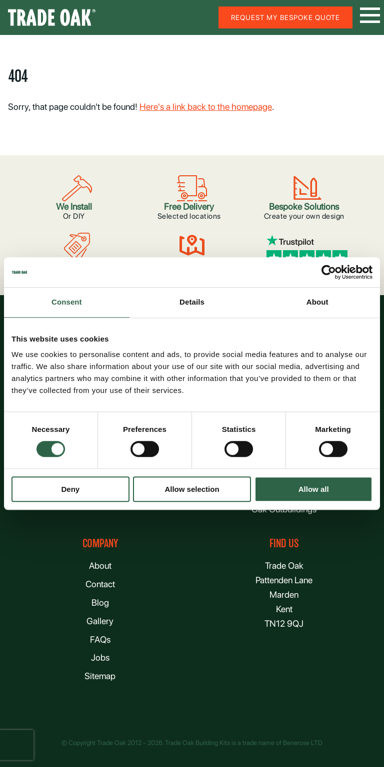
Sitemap (100, 676)
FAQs (100, 639)
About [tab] (317, 302)
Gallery (100, 621)
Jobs (100, 657)
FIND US (284, 543)
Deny (70, 489)
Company (100, 543)
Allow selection (191, 489)
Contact (100, 584)
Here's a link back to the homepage (206, 106)
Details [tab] (192, 302)
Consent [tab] (67, 302)
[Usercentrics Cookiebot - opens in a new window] (328, 272)
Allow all (313, 489)
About (100, 565)
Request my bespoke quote (285, 17)
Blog (100, 602)
